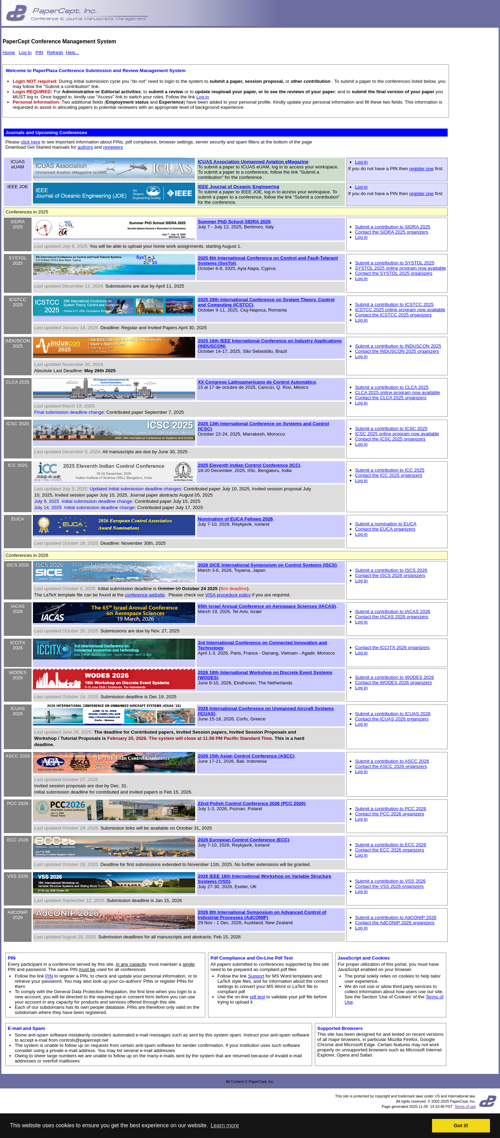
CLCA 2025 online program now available (397, 392)
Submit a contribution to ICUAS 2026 (393, 713)
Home (8, 52)
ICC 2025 (17, 465)
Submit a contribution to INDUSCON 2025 (398, 346)
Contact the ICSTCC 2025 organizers (393, 314)
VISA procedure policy (228, 594)
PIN (39, 52)
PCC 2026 (17, 803)
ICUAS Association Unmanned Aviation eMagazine (253, 161)
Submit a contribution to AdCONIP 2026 (396, 917)
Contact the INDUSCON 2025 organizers (397, 351)
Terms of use (465, 1106)
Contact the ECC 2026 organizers (389, 849)
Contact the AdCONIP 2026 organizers (394, 922)
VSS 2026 (17, 876)
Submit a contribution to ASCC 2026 (392, 761)
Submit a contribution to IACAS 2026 (392, 611)
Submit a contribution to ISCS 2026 (391, 570)
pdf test (257, 996)
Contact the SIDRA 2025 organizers (391, 232)
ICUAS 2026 (18, 711)
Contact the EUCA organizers (385, 529)
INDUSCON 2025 (17, 343)
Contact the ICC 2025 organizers (388, 475)
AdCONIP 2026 (18, 915)
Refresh (55, 52)
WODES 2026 (17, 675)
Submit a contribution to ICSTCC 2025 (394, 304)
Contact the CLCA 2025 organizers (390, 397)
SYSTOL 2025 (18, 260)
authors (85, 147)
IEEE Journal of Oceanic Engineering (238, 186)
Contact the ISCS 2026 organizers (390, 575)
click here (30, 142)
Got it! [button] (461, 1125)
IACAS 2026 (18, 609)
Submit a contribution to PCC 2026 (390, 808)
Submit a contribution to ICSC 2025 (391, 428)
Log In (25, 52)
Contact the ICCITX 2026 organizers (392, 647)
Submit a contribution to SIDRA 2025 (392, 226)
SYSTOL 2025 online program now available (400, 268)
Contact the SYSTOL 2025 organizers (393, 273)
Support (256, 976)
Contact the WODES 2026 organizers (393, 682)
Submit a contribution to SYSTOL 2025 (394, 262)
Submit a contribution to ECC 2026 (390, 844)
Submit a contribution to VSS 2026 (390, 881)
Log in (202, 96)
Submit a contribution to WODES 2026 (394, 677)
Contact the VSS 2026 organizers (389, 886)
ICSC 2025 (17, 423)
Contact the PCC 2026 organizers (389, 813)
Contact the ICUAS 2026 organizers (392, 718)
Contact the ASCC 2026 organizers (391, 766)
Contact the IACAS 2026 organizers (391, 616)
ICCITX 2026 (17, 645)
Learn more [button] (224, 1125)
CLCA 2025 (17, 382)
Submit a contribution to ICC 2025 (389, 470)
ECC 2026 (17, 839)
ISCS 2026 (18, 565)
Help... (72, 52)
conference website (145, 594)
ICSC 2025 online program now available (397, 433)
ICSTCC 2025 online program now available (400, 309)
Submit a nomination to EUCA (385, 523)
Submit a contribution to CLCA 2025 (392, 387)
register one (421, 168)
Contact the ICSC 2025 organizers (390, 438)
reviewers (113, 147)
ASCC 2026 (18, 756)
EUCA (17, 519)
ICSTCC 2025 (17, 302)
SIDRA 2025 (18, 224)
